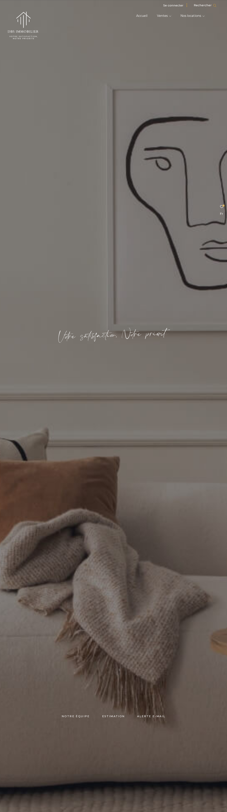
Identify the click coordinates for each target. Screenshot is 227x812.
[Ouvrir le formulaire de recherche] (205, 5)
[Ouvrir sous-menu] (170, 16)
